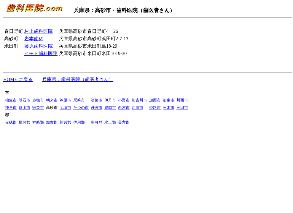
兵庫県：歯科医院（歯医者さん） (77, 79)
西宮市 (124, 107)
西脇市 (137, 107)
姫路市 (155, 107)
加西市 (155, 100)
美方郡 (124, 122)
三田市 (182, 107)
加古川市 (139, 100)
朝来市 (52, 100)
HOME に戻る (18, 79)
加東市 (168, 100)
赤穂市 (38, 100)
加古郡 (52, 122)
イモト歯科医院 (41, 53)
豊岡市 (110, 107)
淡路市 (96, 100)
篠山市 (24, 107)
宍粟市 (38, 107)
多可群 (96, 122)
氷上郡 (110, 122)
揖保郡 (24, 122)
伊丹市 (110, 100)
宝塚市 (65, 107)
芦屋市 (65, 100)
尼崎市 (79, 100)
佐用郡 (79, 122)
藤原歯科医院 (38, 46)
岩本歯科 (33, 38)
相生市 (11, 100)
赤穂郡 (11, 122)
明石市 (24, 100)
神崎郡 (38, 122)
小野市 (124, 100)
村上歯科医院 (38, 31)
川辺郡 (65, 122)
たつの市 (81, 107)
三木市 (168, 107)
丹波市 (96, 107)
